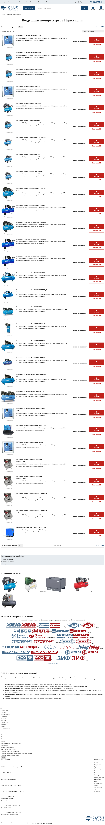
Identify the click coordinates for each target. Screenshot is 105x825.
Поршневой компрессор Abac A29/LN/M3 (28, 35)
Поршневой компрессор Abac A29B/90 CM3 (29, 52)
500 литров (4, 563)
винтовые (19, 607)
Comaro (75, 636)
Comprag (35, 642)
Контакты (3, 724)
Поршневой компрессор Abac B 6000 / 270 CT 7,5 (30, 273)
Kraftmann (33, 652)
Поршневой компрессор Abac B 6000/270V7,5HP (30, 324)
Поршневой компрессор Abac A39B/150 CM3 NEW (31, 137)
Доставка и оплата (6, 714)
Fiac (60, 647)
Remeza (84, 652)
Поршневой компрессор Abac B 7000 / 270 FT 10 (30, 340)
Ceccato (71, 631)
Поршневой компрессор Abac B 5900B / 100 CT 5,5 (31, 222)
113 (102, 27)
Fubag (90, 647)
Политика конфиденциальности (10, 751)
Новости (3, 720)
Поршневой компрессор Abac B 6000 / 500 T (29, 307)
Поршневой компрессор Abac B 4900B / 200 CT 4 (30, 205)
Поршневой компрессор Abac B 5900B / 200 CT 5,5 (31, 239)
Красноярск (97, 775)
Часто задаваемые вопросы (8, 749)
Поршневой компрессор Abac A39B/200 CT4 (29, 154)
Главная (3, 14)
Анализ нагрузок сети (11, 743)
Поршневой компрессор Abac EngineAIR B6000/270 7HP (31, 494)
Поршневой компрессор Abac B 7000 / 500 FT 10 (30, 357)
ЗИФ (73, 658)
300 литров (10, 561)
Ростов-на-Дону (98, 783)
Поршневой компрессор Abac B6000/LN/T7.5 (29, 442)
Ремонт (3, 737)
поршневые (93, 591)
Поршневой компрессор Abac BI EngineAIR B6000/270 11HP (29, 477)
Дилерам (3, 718)
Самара (96, 785)
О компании (4, 710)
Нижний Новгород (99, 777)
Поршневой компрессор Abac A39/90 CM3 (28, 120)
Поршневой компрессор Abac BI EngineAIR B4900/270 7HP (29, 460)
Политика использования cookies (10, 755)
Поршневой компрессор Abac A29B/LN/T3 (28, 86)
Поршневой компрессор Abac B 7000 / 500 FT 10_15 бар (31, 375)
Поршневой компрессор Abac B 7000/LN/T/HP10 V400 (30, 409)
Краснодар (97, 773)
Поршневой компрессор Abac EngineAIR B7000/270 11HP (31, 511)
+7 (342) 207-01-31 (95, 2)
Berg (33, 631)
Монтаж (3, 731)
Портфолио (4, 716)
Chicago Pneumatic (34, 636)
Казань (96, 771)
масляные (21, 591)
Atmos (83, 625)
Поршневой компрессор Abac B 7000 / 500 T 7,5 (30, 391)
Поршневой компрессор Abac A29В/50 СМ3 (29, 103)
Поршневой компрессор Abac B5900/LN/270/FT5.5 (31, 425)
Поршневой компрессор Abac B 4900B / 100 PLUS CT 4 (31, 189)
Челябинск (97, 791)
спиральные (69, 591)
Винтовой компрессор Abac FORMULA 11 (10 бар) (31, 527)
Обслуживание (5, 735)
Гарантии (3, 712)
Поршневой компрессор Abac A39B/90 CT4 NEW (30, 171)
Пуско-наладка (5, 733)
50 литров (3, 559)
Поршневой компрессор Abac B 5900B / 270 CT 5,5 (31, 256)
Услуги (3, 726)
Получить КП (96, 44)
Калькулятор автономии (7, 747)
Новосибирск (97, 779)
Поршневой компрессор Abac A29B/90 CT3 (29, 69)
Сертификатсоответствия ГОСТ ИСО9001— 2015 (8, 798)
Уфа (95, 789)
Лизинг (3, 739)
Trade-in (3, 741)
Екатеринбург (97, 769)
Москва (96, 762)
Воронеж (96, 767)
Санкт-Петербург (98, 787)
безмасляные (42, 591)
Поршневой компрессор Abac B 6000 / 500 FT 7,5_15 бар (31, 291)
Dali (77, 642)
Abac (22, 625)
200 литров (4, 561)
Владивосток (97, 764)
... (98, 27)
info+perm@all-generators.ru (80, 2)
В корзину (96, 40)
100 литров (10, 559)
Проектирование (5, 728)
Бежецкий (36, 658)
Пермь (4, 2)
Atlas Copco (53, 625)
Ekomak (22, 647)
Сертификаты (5, 722)
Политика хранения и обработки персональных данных (16, 753)
